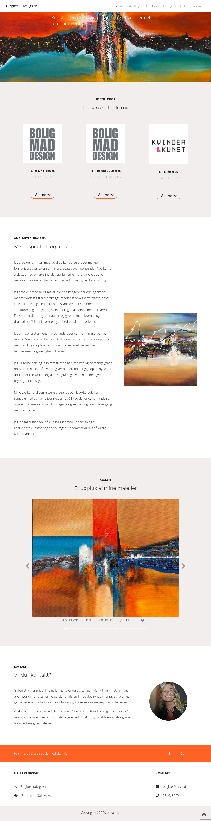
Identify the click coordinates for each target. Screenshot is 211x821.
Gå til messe (43, 195)
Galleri (184, 6)
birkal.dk (113, 812)
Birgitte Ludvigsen (22, 6)
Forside (118, 6)
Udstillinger (135, 6)
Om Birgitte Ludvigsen (161, 6)
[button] (28, 566)
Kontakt (197, 6)
